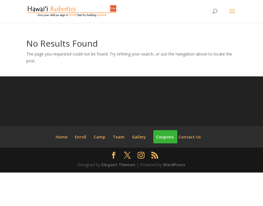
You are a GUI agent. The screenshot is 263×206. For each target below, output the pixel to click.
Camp (99, 137)
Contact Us (189, 137)
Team (119, 137)
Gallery (139, 137)
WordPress (174, 164)
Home (61, 137)
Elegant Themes (118, 164)
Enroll (80, 137)
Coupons (165, 137)
